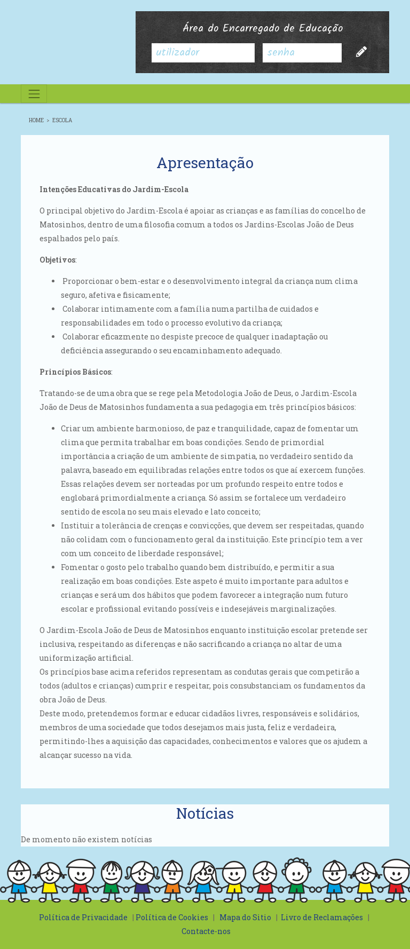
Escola (62, 120)
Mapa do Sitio (245, 917)
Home (36, 120)
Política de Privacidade (83, 917)
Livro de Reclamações (322, 917)
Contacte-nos (206, 931)
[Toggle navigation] (34, 93)
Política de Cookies (172, 917)
